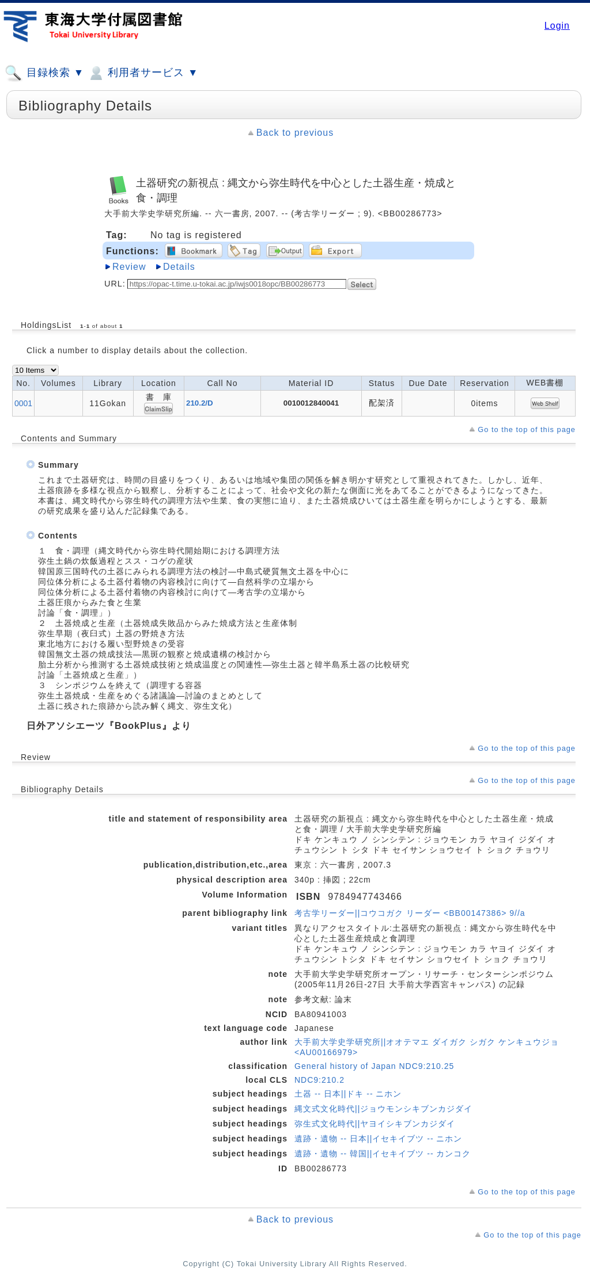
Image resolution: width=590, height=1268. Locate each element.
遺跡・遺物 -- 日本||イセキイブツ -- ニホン (378, 1138)
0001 (23, 403)
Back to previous (295, 133)
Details (179, 267)
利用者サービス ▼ (142, 73)
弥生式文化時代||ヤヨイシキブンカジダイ (374, 1123)
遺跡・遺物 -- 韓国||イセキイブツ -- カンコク (382, 1153)
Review (129, 267)
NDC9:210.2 (319, 1079)
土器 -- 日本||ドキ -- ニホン (348, 1093)
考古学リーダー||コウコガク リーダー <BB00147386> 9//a (409, 913)
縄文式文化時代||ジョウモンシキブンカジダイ (383, 1108)
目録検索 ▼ (44, 73)
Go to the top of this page (527, 429)
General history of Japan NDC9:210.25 (374, 1066)
